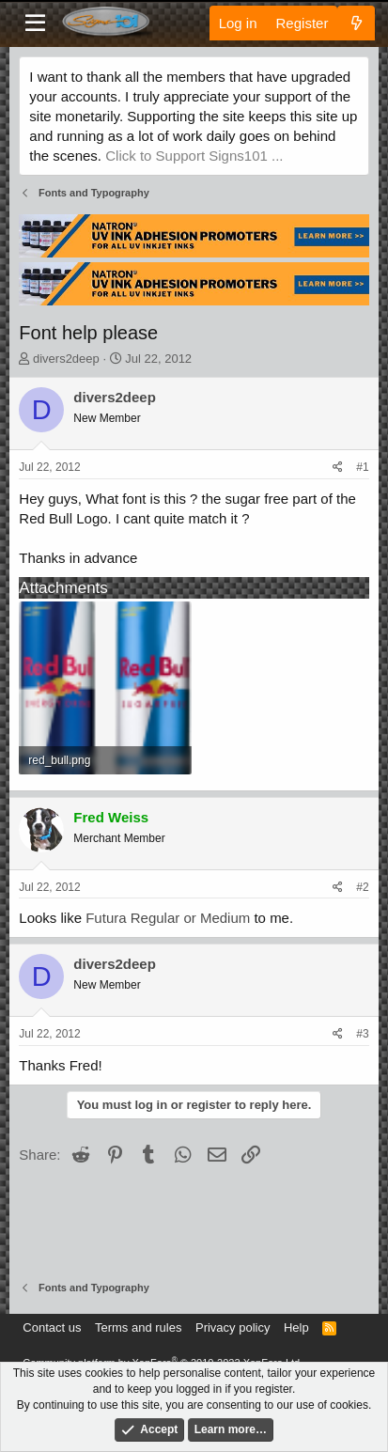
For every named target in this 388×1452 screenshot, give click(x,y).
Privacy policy (232, 1327)
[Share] (337, 467)
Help (296, 1327)
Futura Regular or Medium (167, 918)
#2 (362, 887)
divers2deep (66, 358)
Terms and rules (138, 1327)
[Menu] (35, 23)
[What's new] (355, 23)
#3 (362, 1033)
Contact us (52, 1327)
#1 (362, 467)
